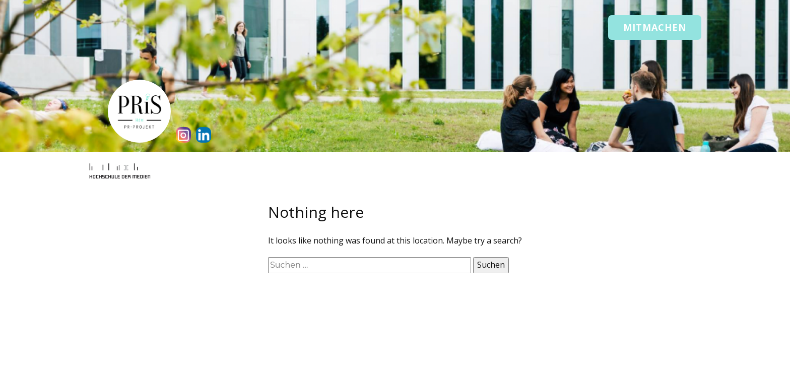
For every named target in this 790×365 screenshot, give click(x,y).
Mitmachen (654, 27)
